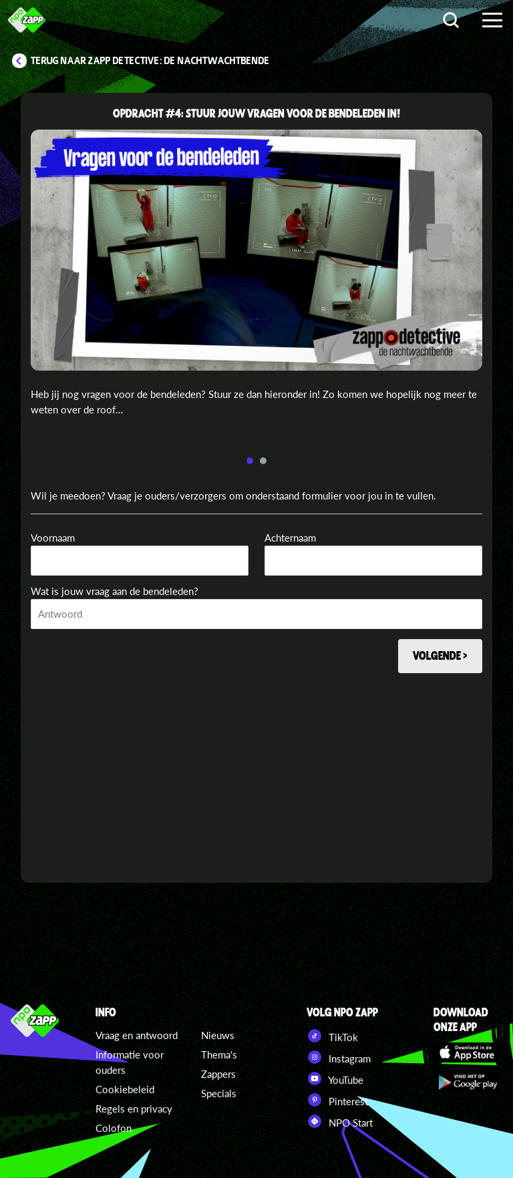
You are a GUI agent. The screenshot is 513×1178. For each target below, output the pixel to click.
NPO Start (340, 1121)
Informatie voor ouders (130, 1062)
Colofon (114, 1128)
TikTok (332, 1036)
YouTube (335, 1078)
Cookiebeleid (125, 1089)
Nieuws (217, 1035)
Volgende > (440, 655)
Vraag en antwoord (137, 1035)
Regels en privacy (134, 1109)
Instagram (339, 1057)
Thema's (219, 1054)
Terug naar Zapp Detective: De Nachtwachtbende (150, 61)
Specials (218, 1093)
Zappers (218, 1074)
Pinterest (337, 1100)
